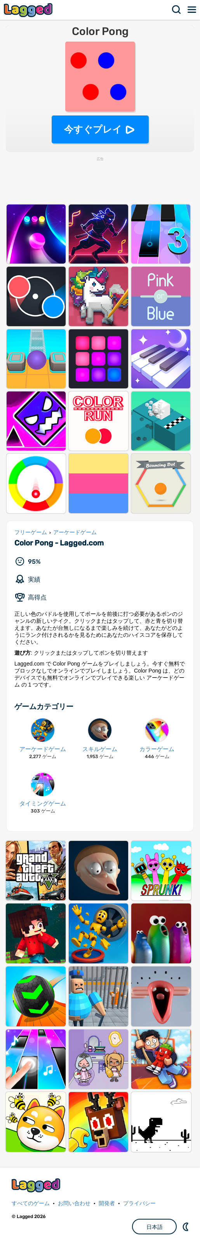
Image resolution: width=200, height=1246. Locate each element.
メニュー (192, 9)
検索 (176, 9)
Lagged (29, 10)
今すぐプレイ (93, 129)
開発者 (107, 1203)
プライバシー (139, 1203)
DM (186, 1226)
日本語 (154, 1227)
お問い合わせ (74, 1203)
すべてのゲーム (31, 1203)
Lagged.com (37, 1185)
